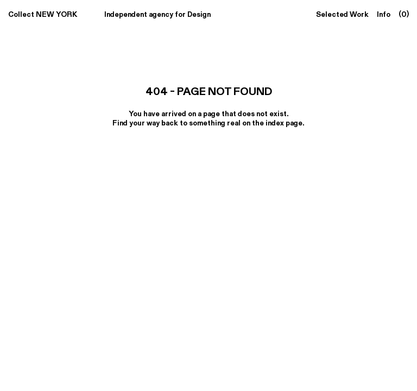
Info (383, 13)
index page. (285, 122)
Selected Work (342, 13)
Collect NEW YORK (42, 13)
